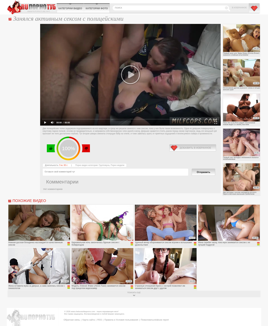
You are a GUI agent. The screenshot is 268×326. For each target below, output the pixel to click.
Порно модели (117, 165)
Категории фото (97, 8)
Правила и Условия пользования (121, 319)
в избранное (192, 147)
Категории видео (70, 8)
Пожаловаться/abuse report (155, 319)
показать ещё (133, 293)
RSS (99, 319)
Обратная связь (72, 319)
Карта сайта (88, 319)
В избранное (239, 7)
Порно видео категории (86, 165)
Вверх (261, 306)
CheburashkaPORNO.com (32, 7)
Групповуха (104, 165)
